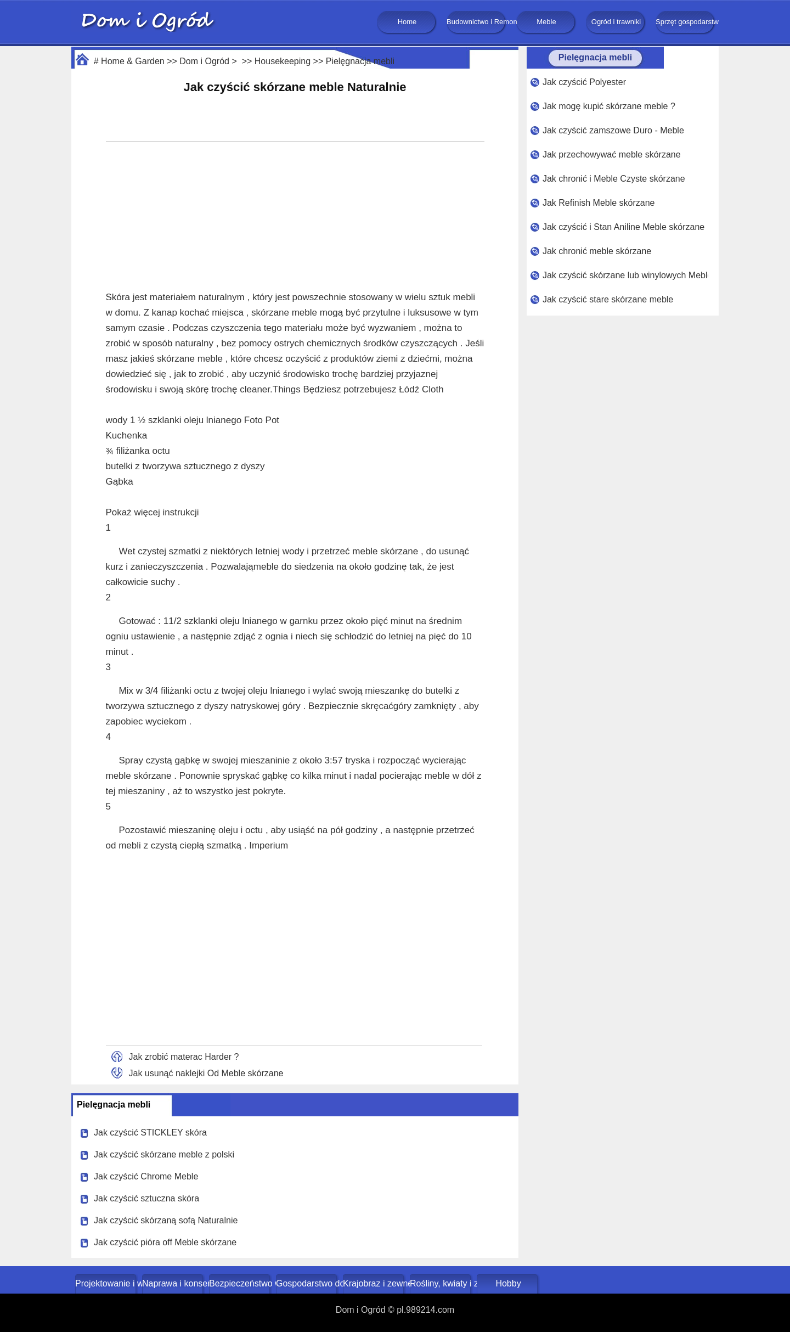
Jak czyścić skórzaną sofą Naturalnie (166, 1220)
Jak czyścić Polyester (584, 82)
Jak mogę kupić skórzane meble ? (609, 106)
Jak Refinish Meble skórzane (599, 202)
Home (407, 22)
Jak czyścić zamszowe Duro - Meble (613, 130)
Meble (546, 22)
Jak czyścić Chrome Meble (146, 1176)
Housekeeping (283, 61)
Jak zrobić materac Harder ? (184, 1056)
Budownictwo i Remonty (477, 22)
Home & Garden (133, 61)
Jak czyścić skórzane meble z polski (164, 1154)
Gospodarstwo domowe (307, 1283)
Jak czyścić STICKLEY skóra (150, 1132)
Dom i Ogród (204, 61)
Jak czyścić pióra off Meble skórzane (165, 1242)
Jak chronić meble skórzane (597, 251)
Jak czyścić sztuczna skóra (146, 1198)
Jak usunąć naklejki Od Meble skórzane (206, 1073)
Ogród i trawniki (616, 22)
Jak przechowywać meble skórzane (612, 154)
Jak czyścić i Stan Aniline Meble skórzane (623, 227)
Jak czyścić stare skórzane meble (608, 299)
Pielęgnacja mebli (360, 61)
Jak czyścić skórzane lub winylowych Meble (625, 275)
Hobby (508, 1283)
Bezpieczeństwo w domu (240, 1283)
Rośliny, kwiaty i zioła (441, 1283)
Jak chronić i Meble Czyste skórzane (614, 178)
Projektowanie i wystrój (106, 1283)
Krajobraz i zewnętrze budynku (374, 1283)
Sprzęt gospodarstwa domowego (686, 22)
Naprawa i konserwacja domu (173, 1283)
